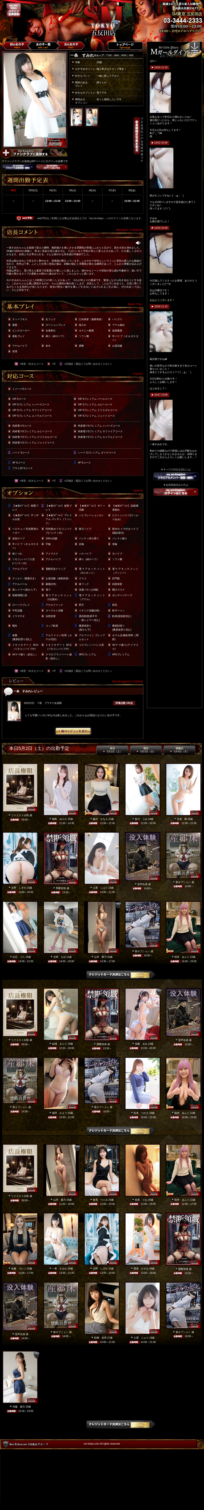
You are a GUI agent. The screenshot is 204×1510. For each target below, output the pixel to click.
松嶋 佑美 (100, 1337)
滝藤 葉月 (18, 1406)
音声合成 (142, 884)
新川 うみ (141, 819)
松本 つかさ (141, 1113)
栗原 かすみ (141, 1268)
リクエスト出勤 (20, 815)
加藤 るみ (141, 1043)
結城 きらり (59, 1043)
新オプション (183, 882)
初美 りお (141, 1199)
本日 (112, 750)
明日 (145, 750)
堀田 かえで (59, 1113)
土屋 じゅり (100, 887)
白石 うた (18, 956)
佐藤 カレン (18, 1268)
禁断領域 (61, 888)
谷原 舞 (182, 819)
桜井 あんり (181, 956)
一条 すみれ (59, 1268)
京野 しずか (18, 887)
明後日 (179, 750)
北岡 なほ (59, 956)
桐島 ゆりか (59, 819)
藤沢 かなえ (100, 819)
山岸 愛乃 (100, 956)
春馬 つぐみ (100, 1199)
